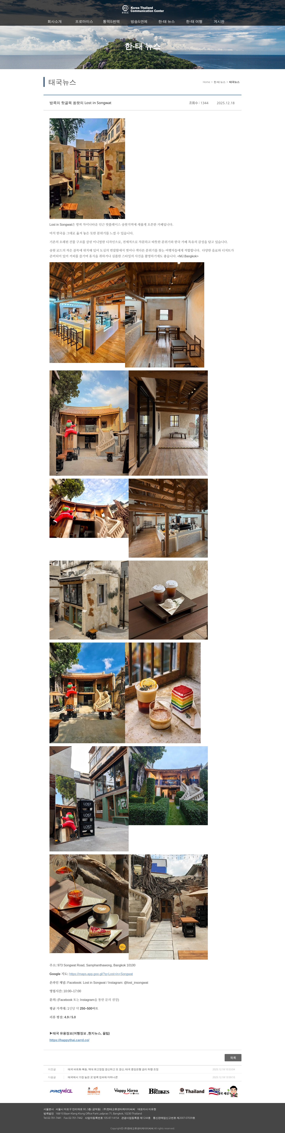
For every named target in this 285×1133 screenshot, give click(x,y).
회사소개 (55, 21)
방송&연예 (139, 21)
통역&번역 (111, 21)
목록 (233, 1058)
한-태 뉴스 (166, 21)
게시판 (219, 21)
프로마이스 (84, 21)
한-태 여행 (194, 21)
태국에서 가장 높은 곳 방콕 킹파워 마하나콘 (93, 1077)
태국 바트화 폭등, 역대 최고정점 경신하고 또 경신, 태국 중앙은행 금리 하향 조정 (113, 1069)
